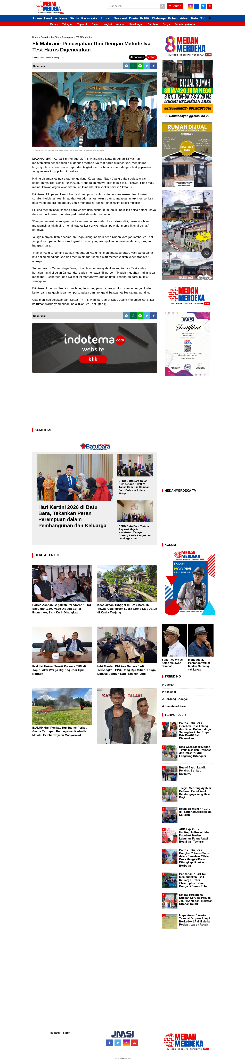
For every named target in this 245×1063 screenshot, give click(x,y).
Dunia (133, 18)
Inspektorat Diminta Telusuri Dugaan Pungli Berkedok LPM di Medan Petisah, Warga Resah (195, 920)
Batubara (153, 24)
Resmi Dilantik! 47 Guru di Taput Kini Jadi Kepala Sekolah (195, 811)
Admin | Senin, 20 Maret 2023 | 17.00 (48, 58)
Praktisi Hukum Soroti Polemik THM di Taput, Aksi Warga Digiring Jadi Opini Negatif (59, 670)
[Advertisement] (94, 401)
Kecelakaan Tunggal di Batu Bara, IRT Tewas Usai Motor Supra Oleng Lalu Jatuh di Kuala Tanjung (127, 608)
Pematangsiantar (185, 24)
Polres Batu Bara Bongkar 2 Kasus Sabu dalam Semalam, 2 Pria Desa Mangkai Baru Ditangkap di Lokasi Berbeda (194, 858)
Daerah (44, 37)
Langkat (107, 24)
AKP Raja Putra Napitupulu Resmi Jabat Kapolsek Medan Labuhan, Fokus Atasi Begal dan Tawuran (194, 835)
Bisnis (74, 18)
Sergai (166, 24)
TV (202, 18)
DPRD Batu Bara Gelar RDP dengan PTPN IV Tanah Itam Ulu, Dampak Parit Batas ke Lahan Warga (134, 487)
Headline (50, 18)
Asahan (120, 24)
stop (151, 57)
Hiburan (105, 18)
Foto (194, 18)
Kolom (173, 18)
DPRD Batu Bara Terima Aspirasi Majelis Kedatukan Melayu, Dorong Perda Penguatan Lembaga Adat (135, 532)
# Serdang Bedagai (174, 699)
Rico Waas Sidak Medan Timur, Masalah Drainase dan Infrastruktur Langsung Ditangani (195, 751)
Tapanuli (82, 24)
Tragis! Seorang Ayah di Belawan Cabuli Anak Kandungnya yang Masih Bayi (195, 793)
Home (37, 18)
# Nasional (169, 691)
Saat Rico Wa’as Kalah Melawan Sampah (172, 663)
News (63, 18)
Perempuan (68, 37)
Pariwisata (89, 18)
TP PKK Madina (84, 37)
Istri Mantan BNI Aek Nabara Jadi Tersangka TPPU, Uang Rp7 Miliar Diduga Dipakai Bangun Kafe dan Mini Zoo (126, 670)
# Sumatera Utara (174, 706)
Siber (66, 1032)
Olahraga (159, 18)
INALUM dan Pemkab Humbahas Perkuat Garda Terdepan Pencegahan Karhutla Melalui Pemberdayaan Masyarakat (60, 731)
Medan (54, 24)
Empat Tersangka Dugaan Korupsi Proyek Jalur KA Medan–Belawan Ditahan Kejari (196, 899)
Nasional (120, 18)
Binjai (95, 24)
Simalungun (136, 24)
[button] (209, 16)
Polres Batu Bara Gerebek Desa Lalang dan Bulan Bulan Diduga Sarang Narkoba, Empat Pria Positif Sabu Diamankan (195, 731)
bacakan (137, 57)
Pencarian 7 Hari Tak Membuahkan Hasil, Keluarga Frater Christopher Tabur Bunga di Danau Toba (193, 880)
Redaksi (55, 1032)
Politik (145, 18)
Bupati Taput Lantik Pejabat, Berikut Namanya (192, 770)
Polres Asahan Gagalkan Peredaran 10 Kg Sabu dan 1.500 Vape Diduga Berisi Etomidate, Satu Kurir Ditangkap (61, 608)
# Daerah (168, 684)
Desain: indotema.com (122, 1059)
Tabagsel (67, 24)
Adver (184, 18)
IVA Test (55, 37)
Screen (175, 6)
